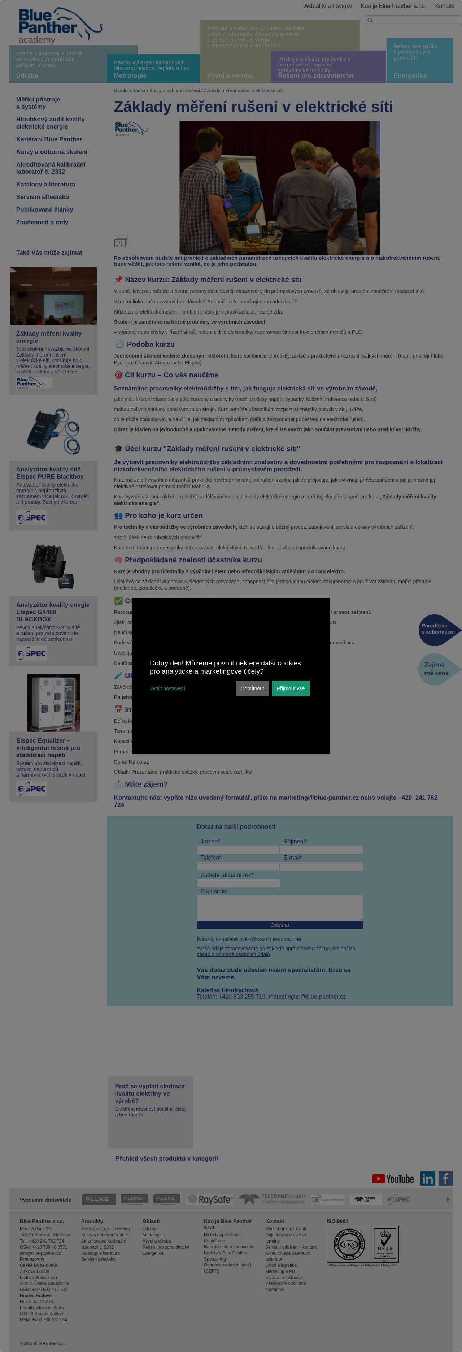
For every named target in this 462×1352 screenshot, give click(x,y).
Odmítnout (252, 688)
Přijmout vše (291, 688)
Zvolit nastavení (167, 688)
